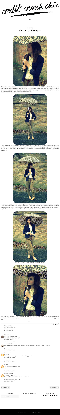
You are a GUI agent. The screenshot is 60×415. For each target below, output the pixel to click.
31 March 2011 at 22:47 (9, 370)
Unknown (6, 352)
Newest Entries (5, 387)
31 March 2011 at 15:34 (9, 361)
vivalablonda (7, 343)
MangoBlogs (39, 412)
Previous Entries (54, 387)
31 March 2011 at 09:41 (9, 350)
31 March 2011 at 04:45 (9, 341)
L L (5, 364)
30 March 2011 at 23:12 (9, 332)
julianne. (6, 334)
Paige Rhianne (7, 373)
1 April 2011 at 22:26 (8, 381)
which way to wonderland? (40, 318)
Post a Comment (6, 384)
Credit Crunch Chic (26, 412)
